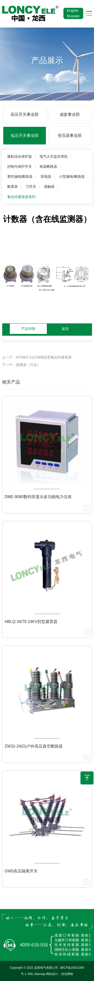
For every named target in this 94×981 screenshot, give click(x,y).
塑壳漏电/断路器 (20, 176)
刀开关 (31, 187)
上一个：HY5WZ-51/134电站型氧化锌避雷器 (37, 357)
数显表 (12, 187)
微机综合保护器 (19, 156)
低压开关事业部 (25, 135)
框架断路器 (48, 166)
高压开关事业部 (25, 114)
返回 (65, 329)
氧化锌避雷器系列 (21, 197)
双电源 (46, 176)
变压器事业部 (70, 135)
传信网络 (67, 974)
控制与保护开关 (19, 166)
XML (30, 974)
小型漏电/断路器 (72, 176)
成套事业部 (70, 114)
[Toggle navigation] (87, 13)
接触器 (49, 187)
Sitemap (39, 974)
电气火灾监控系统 (54, 156)
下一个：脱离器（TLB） (21, 365)
